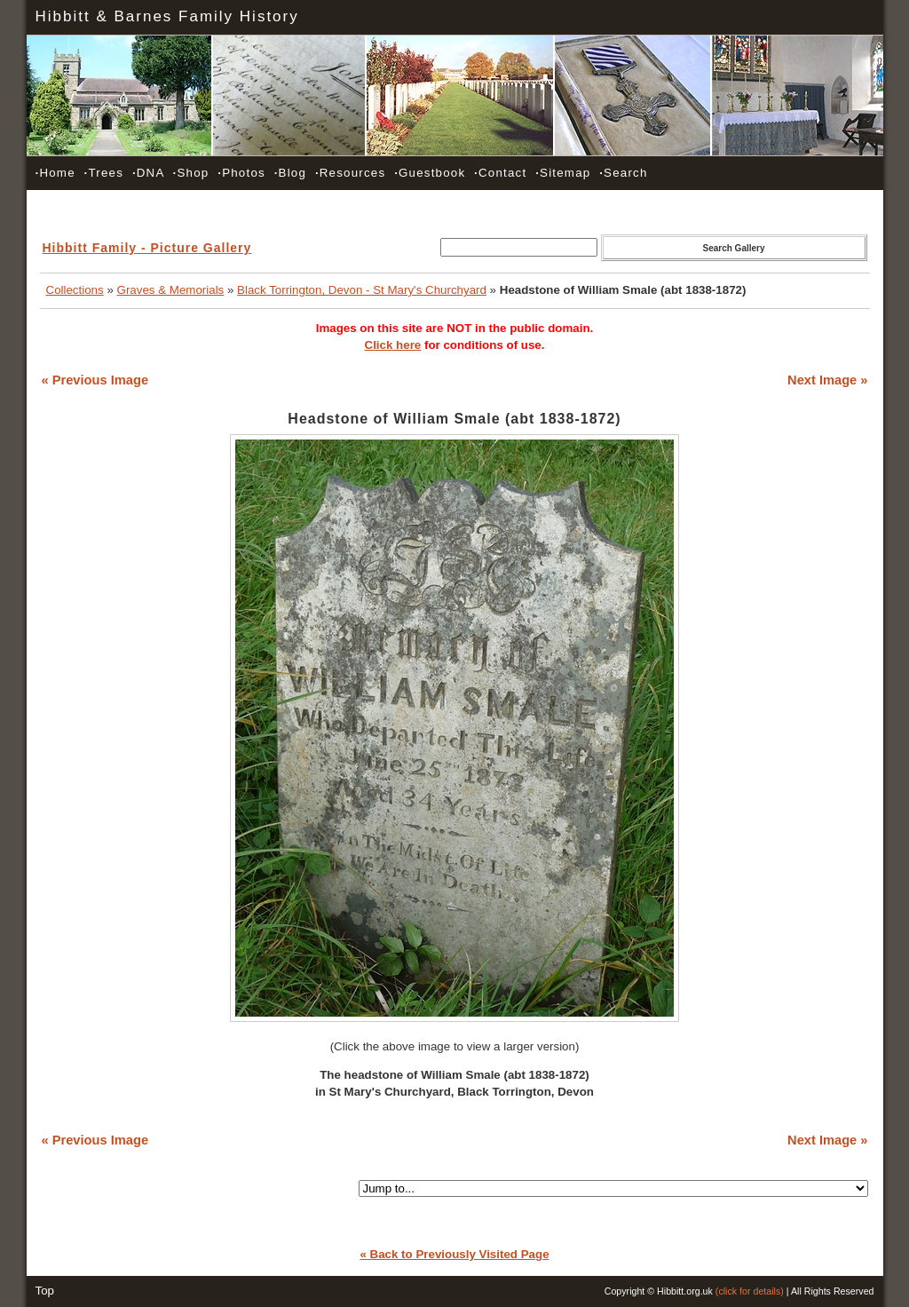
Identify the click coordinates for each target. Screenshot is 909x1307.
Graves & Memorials (171, 290)
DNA (148, 172)
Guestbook (429, 172)
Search (623, 172)
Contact (500, 172)
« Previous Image (95, 380)
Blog (290, 172)
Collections (75, 290)
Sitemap (562, 172)
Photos (241, 172)
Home (55, 172)
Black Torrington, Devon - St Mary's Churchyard (361, 290)
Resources (350, 172)
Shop (191, 172)
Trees (103, 172)
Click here (393, 345)
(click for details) (749, 1291)
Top (45, 1290)
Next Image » (827, 380)
